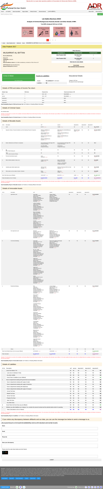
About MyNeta (99, 11)
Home (2, 11)
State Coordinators (19, 478)
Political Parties (33, 11)
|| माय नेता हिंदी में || (51, 11)
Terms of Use (32, 478)
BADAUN (19, 43)
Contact (26, 478)
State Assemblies (16, 11)
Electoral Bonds (42, 11)
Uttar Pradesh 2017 (11, 43)
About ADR (91, 11)
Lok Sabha (8, 11)
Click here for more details (76, 61)
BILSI (23, 43)
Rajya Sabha (25, 11)
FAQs (38, 478)
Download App (71, 487)
